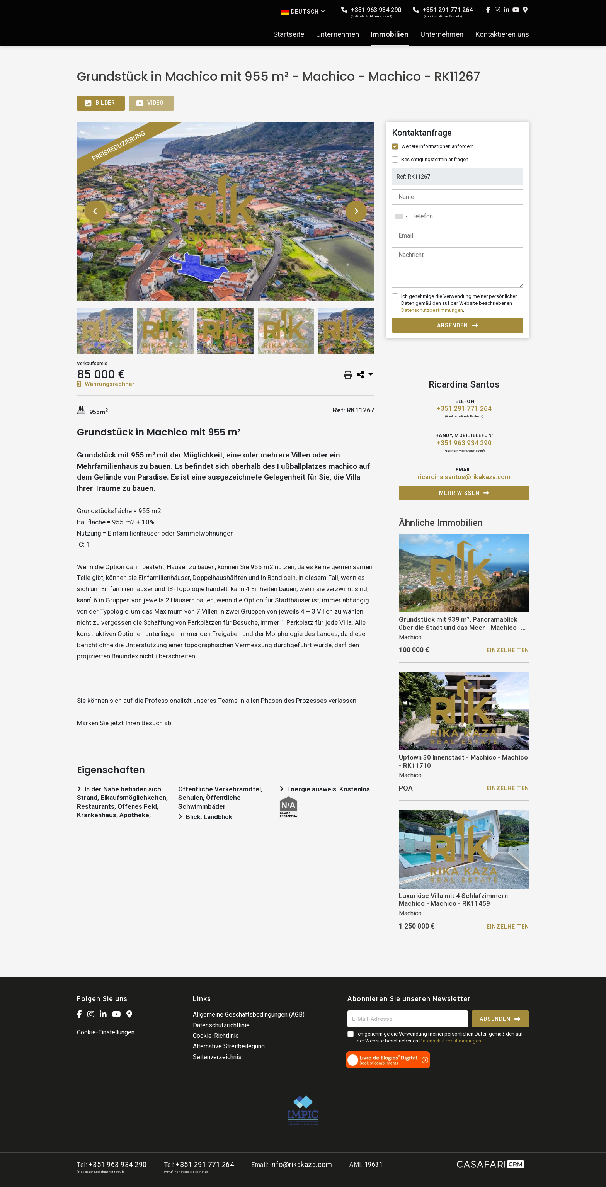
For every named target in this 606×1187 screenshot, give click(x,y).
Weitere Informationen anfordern (437, 146)
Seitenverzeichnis (217, 1057)
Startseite (288, 34)
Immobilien (390, 34)
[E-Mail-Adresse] (407, 1018)
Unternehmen (337, 34)
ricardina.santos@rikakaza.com (464, 477)
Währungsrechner (105, 384)
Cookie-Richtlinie (216, 1035)
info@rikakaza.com (301, 1164)
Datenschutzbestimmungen (432, 310)
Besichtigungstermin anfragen (434, 159)
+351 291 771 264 (443, 12)
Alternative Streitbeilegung (229, 1046)
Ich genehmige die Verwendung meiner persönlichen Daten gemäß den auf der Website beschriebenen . (459, 303)
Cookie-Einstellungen (105, 1032)
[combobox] (457, 216)
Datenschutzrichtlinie (221, 1025)
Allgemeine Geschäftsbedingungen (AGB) (249, 1014)
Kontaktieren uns (502, 34)
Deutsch (303, 11)
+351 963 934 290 (371, 12)
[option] (225, 211)
